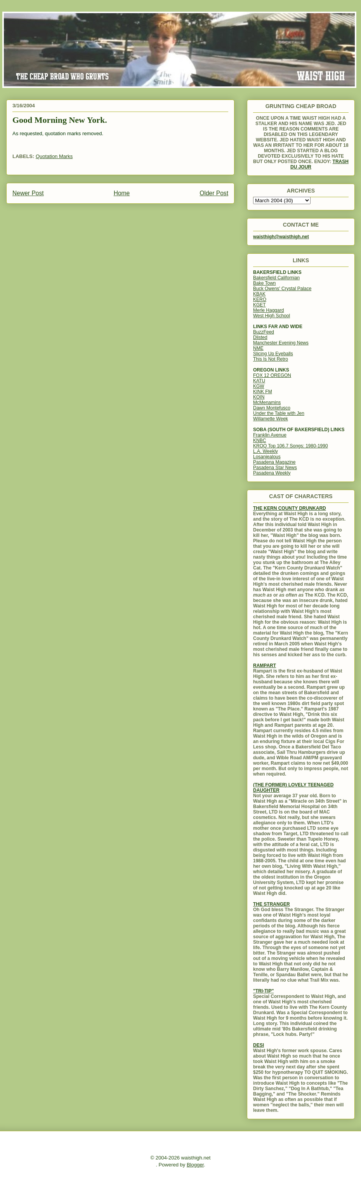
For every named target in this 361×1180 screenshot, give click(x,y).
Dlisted (260, 337)
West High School (271, 315)
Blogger (195, 1165)
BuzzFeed (263, 332)
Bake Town (264, 283)
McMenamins (267, 402)
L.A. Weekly (265, 451)
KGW (258, 386)
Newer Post (28, 193)
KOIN (258, 397)
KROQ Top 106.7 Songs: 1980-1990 (290, 446)
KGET (259, 305)
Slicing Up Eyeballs (273, 353)
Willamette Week (270, 418)
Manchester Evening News (281, 343)
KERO (259, 299)
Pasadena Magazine (274, 462)
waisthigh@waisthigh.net (281, 236)
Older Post (214, 193)
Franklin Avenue (269, 435)
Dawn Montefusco (271, 408)
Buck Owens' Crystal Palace (282, 288)
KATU (259, 381)
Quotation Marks (54, 156)
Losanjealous (267, 456)
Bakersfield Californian (276, 277)
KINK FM (262, 391)
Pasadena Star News (275, 467)
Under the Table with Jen (278, 413)
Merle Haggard (268, 310)
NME (258, 348)
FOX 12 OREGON (272, 375)
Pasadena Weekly (272, 473)
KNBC (259, 440)
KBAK (259, 294)
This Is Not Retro (270, 359)
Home (122, 193)
